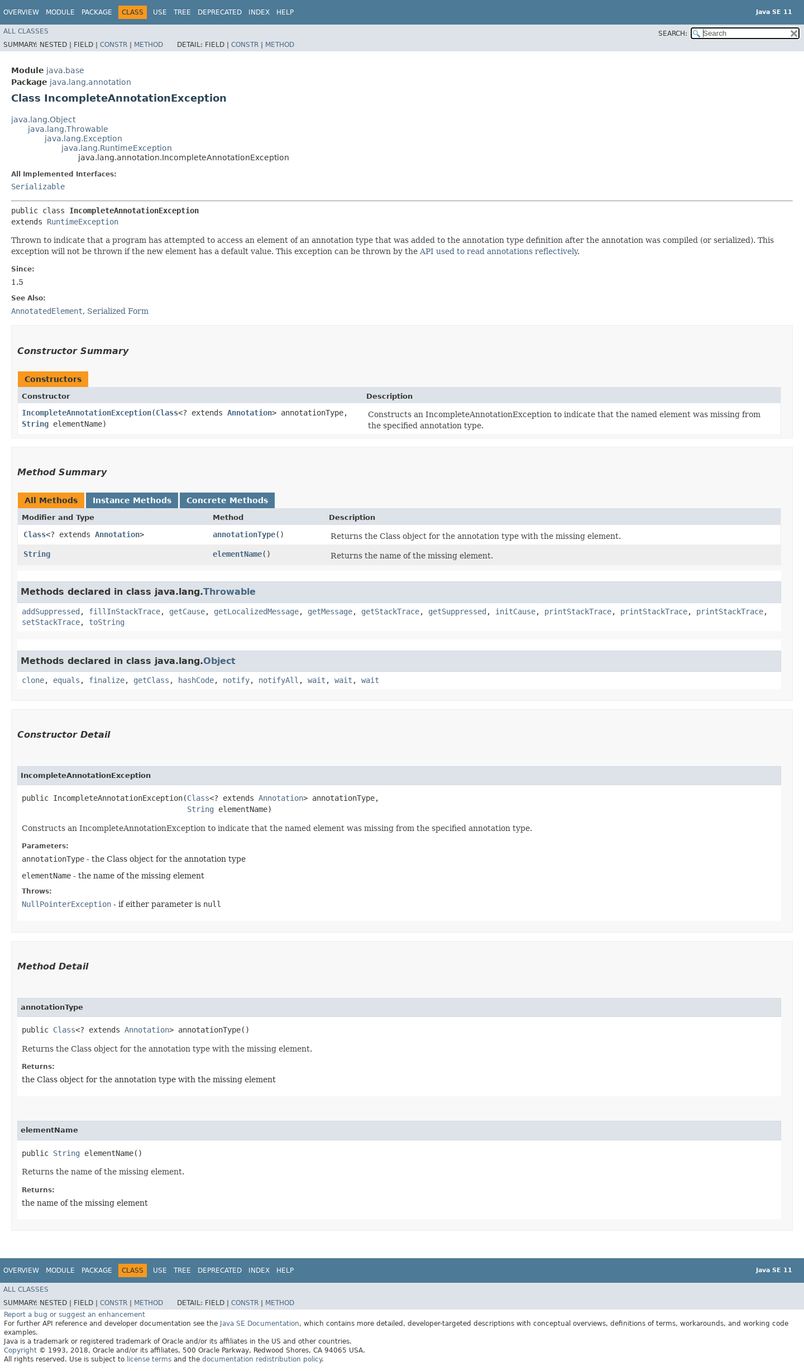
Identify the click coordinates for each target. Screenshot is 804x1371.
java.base (65, 70)
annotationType (244, 534)
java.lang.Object (43, 119)
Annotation (249, 412)
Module (60, 12)
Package (97, 12)
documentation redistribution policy (262, 1359)
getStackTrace (390, 611)
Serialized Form (118, 311)
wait (317, 680)
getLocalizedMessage (256, 611)
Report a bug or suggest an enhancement (74, 1315)
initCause (515, 611)
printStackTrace (577, 611)
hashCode (196, 680)
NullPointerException (66, 904)
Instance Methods (132, 500)
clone (33, 680)
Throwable (229, 591)
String (35, 423)
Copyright (20, 1350)
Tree (182, 12)
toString (107, 622)
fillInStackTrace (124, 611)
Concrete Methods (227, 500)
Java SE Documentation (259, 1323)
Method (148, 45)
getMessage (330, 611)
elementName (237, 554)
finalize (107, 680)
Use (160, 12)
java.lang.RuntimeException (116, 148)
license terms (149, 1359)
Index (259, 12)
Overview (21, 12)
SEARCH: (672, 33)
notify (236, 680)
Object (219, 661)
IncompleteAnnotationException (86, 412)
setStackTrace (51, 622)
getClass (151, 680)
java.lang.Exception (83, 138)
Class (167, 412)
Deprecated (220, 12)
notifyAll (279, 680)
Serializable (38, 186)
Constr (113, 45)
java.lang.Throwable (68, 129)
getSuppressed (457, 611)
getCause (187, 611)
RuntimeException (82, 221)
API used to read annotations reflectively (498, 251)
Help (285, 12)
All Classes (26, 31)
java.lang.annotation (90, 82)
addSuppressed (51, 611)
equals (66, 680)
